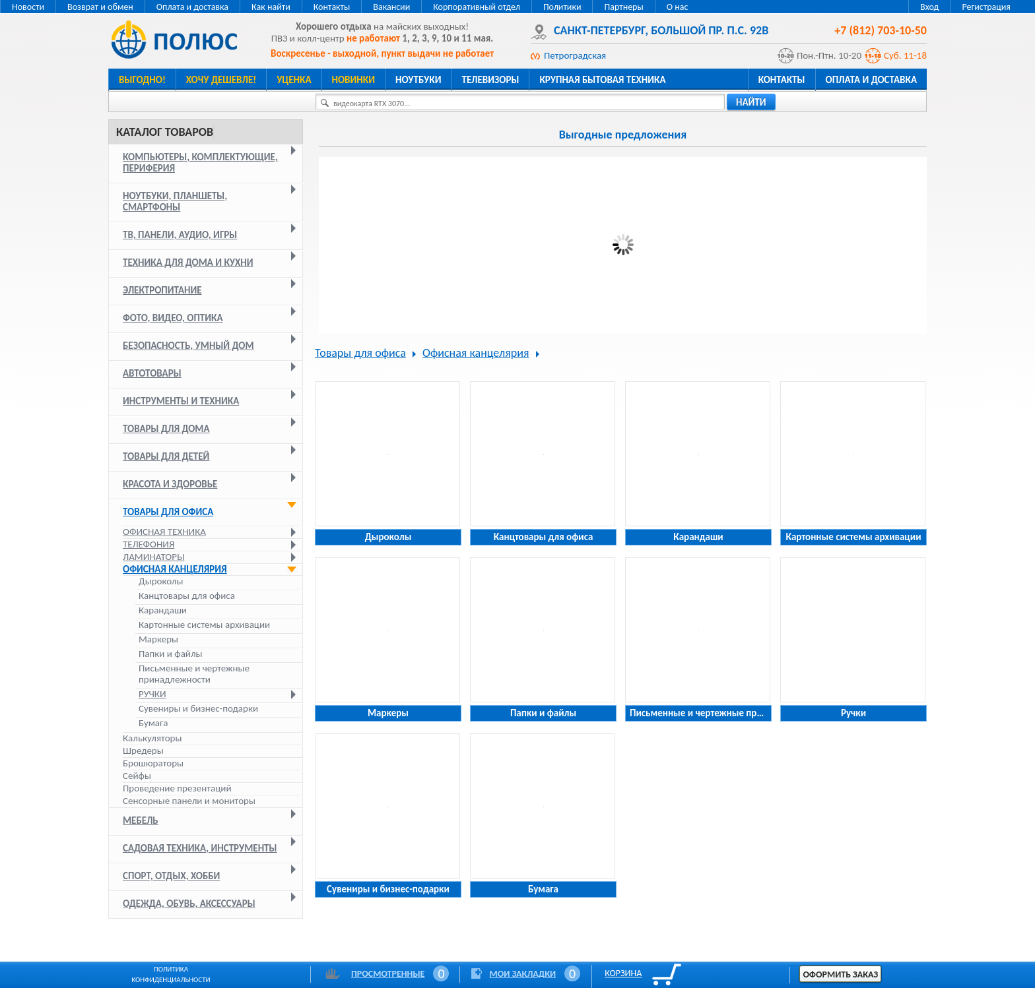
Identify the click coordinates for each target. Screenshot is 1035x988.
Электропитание (162, 290)
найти (751, 102)
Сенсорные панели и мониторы (189, 801)
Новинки (353, 80)
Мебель (140, 820)
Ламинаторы (153, 557)
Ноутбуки (418, 80)
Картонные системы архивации (204, 625)
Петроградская (575, 55)
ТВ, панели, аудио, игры (180, 235)
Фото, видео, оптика (173, 318)
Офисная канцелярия (175, 569)
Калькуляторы (152, 738)
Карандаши (163, 610)
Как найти (270, 7)
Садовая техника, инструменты (200, 848)
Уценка (294, 80)
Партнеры (623, 7)
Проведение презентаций (177, 788)
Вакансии (391, 7)
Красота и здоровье (170, 484)
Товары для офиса (168, 512)
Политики (562, 7)
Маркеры (158, 639)
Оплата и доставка (192, 7)
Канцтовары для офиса (187, 596)
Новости (28, 7)
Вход (929, 7)
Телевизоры (490, 80)
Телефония (148, 544)
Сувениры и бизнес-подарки (198, 708)
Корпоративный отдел (476, 7)
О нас (677, 7)
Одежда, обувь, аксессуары (189, 904)
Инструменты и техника (181, 401)
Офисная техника (164, 532)
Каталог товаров (164, 132)
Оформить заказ (840, 974)
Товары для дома (166, 429)
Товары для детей (166, 456)
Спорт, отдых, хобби (171, 876)
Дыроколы (161, 581)
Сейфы (137, 776)
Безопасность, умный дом (188, 346)
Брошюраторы (153, 763)
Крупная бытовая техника (602, 80)
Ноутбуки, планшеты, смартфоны (175, 201)
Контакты (332, 7)
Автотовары (152, 373)
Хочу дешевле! (221, 80)
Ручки (152, 694)
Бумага (153, 723)
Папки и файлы (171, 654)
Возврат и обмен (100, 7)
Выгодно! (142, 80)
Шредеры (143, 750)
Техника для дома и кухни (188, 262)
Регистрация (986, 7)
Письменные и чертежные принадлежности (194, 674)
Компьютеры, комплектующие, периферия (200, 162)
